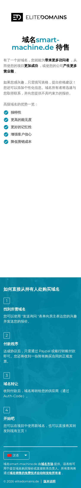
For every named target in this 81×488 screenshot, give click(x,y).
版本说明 (49, 481)
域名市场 (47, 464)
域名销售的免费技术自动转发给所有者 (35, 473)
